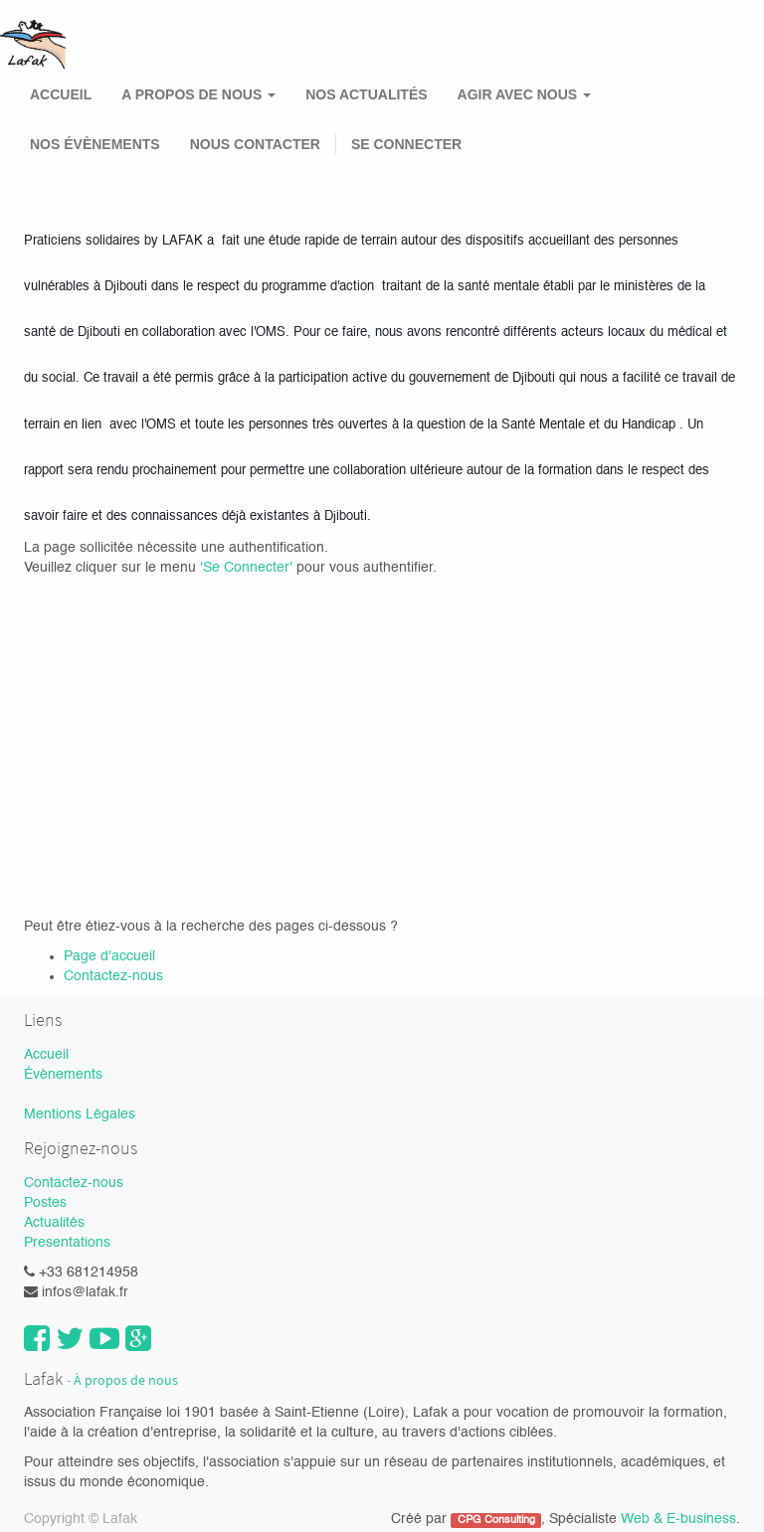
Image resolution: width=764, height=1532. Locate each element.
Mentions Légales (79, 1114)
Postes (45, 1203)
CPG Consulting (496, 1520)
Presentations (67, 1243)
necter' (273, 568)
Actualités (54, 1223)
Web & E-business (678, 1519)
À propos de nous (126, 1380)
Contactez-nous (113, 976)
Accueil (46, 1055)
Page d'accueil (109, 956)
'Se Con (225, 568)
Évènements (63, 1075)
